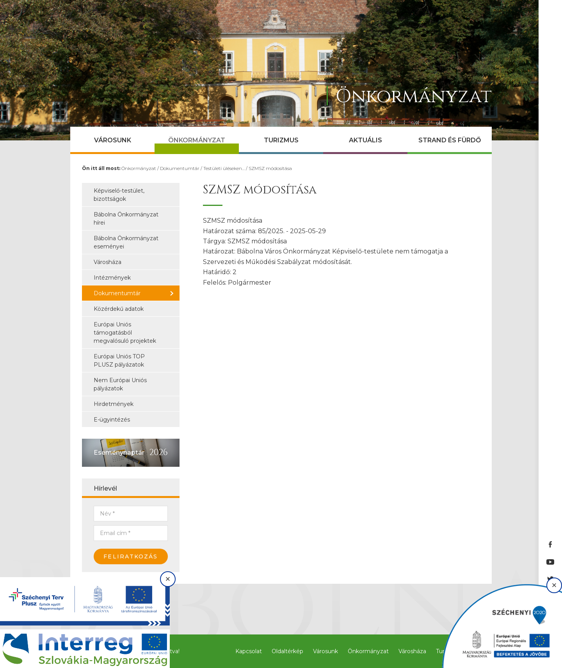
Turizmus (281, 140)
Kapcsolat (248, 651)
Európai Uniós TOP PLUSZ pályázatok (119, 360)
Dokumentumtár (179, 168)
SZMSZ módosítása (270, 168)
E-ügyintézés (112, 419)
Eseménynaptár (119, 452)
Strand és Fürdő (449, 140)
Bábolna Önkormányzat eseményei (126, 242)
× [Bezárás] (168, 579)
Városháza (107, 262)
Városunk (112, 140)
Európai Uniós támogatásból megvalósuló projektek (125, 332)
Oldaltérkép (287, 651)
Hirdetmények (113, 404)
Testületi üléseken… (224, 168)
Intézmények (112, 277)
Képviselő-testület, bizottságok (119, 194)
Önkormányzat (196, 140)
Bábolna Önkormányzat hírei (126, 218)
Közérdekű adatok (119, 308)
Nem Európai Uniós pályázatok (120, 384)
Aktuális (365, 140)
